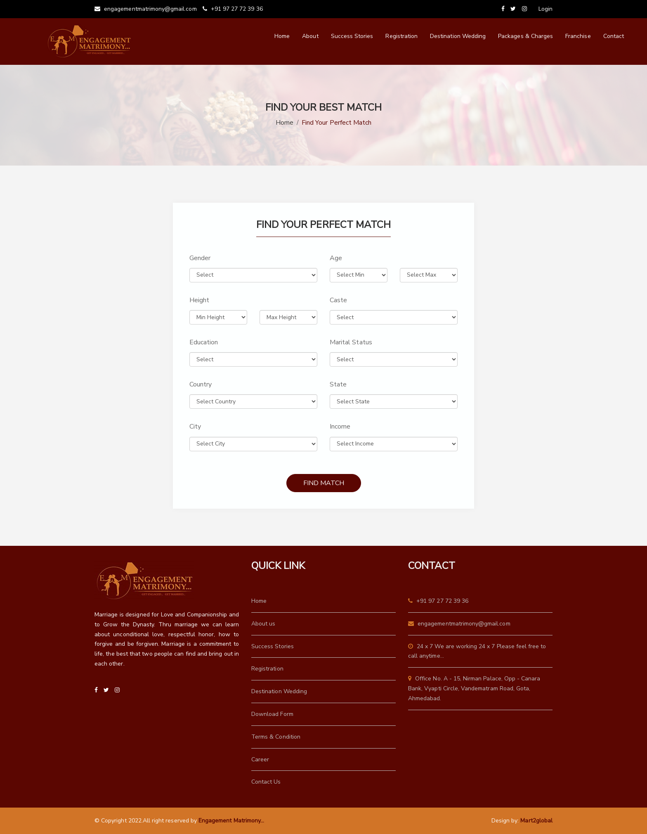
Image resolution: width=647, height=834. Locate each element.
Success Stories (352, 36)
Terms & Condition (275, 737)
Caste (338, 300)
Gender (199, 258)
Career (260, 759)
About (310, 36)
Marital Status (351, 342)
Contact (613, 36)
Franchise (577, 36)
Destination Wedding (458, 36)
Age (336, 258)
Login (545, 9)
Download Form (272, 714)
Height (199, 300)
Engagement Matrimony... (231, 821)
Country (200, 384)
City (195, 426)
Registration (401, 36)
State (338, 384)
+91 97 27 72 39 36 (233, 9)
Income (340, 426)
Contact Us (266, 782)
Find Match (323, 483)
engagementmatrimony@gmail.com (145, 9)
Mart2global (536, 821)
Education (203, 342)
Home (282, 36)
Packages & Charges (525, 36)
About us (263, 624)
